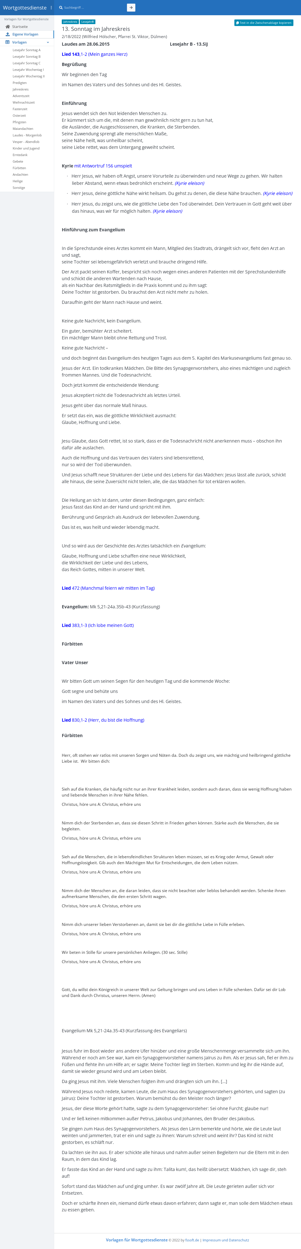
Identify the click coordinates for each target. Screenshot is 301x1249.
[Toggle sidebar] (51, 7)
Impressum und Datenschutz (226, 1240)
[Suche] (93, 7)
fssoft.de (192, 1240)
